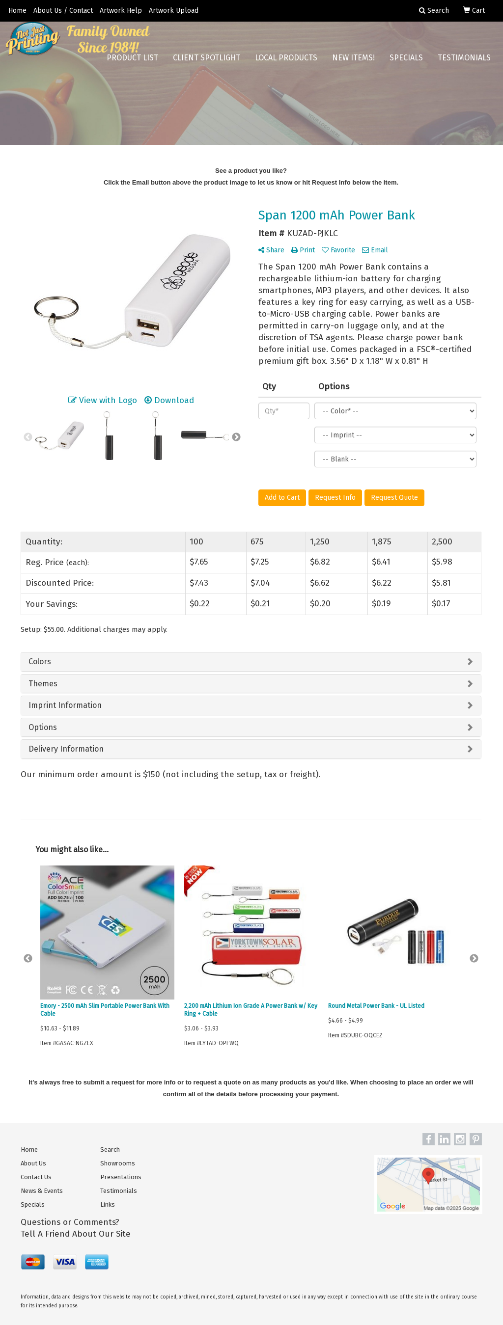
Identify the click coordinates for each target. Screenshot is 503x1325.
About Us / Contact (63, 10)
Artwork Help (121, 10)
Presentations (120, 1177)
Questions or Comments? (70, 1222)
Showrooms (117, 1163)
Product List (132, 63)
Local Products (286, 63)
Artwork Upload (173, 10)
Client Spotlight (206, 63)
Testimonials (464, 63)
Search (110, 1149)
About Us (33, 1163)
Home (17, 10)
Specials (406, 63)
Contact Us (36, 1177)
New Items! (353, 63)
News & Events (42, 1190)
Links (107, 1204)
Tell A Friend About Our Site (76, 1234)
